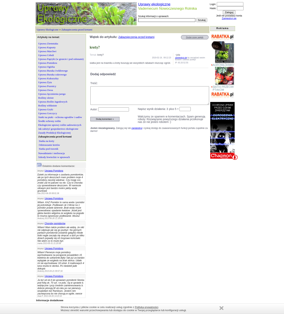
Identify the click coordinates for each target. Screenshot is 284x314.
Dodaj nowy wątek (194, 37)
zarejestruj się (181, 58)
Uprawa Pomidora (54, 170)
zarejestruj (136, 128)
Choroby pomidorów (55, 223)
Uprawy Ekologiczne (48, 29)
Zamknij (221, 308)
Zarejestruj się (229, 18)
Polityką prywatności (146, 307)
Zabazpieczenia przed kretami (76, 29)
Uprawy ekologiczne (154, 4)
